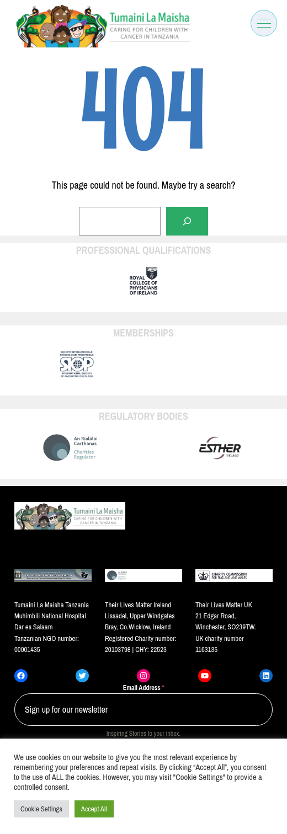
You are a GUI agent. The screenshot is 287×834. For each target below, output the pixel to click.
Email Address (143, 687)
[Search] (187, 221)
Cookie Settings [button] (41, 809)
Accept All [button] (94, 809)
